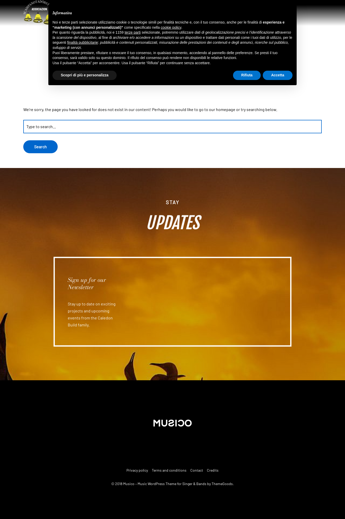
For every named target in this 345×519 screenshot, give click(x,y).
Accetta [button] (277, 75)
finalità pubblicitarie (82, 42)
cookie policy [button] (171, 27)
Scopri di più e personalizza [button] (84, 75)
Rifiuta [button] (247, 75)
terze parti (133, 32)
